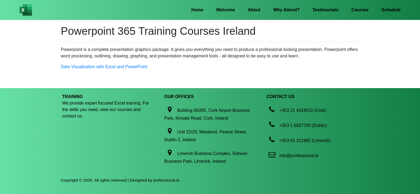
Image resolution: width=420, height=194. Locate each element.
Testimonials (325, 10)
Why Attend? (286, 10)
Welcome (225, 10)
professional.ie (166, 180)
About (254, 10)
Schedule (391, 10)
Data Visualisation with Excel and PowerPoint (104, 66)
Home (197, 10)
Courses (360, 10)
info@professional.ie (298, 155)
